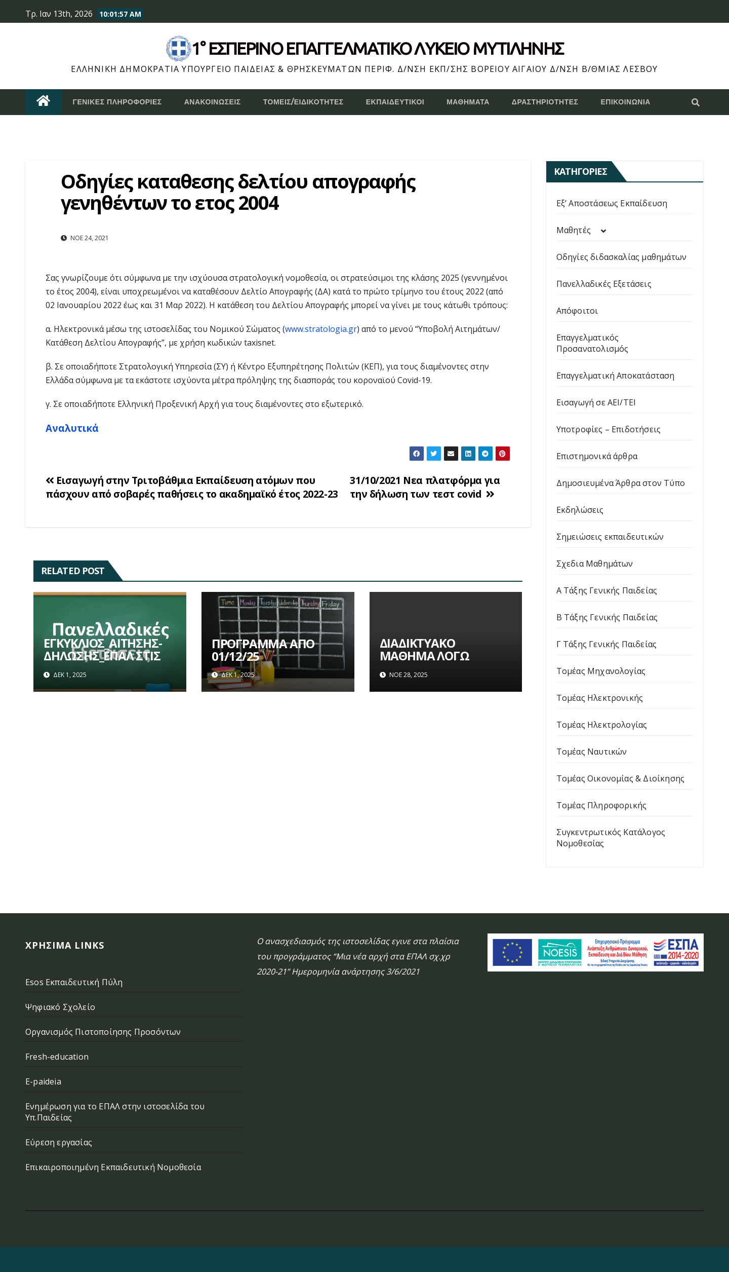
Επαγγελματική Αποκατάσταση (615, 375)
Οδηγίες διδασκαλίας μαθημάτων (621, 257)
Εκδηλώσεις (580, 509)
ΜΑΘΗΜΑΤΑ (468, 101)
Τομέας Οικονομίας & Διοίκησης (620, 778)
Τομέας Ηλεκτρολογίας (601, 724)
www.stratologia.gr (321, 328)
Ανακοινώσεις (212, 101)
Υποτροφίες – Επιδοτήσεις (608, 429)
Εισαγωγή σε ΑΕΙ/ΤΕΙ (596, 402)
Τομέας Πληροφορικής (601, 805)
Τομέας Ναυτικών (591, 751)
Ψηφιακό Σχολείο (60, 1007)
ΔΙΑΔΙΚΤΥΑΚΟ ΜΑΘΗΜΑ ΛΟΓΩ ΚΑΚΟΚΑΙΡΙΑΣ (424, 655)
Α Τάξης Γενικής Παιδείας (607, 590)
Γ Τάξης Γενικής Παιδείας (606, 644)
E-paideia (43, 1081)
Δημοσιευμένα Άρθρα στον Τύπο (620, 483)
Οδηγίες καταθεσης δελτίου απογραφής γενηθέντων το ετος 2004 (238, 191)
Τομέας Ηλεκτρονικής (599, 697)
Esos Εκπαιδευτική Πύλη (74, 982)
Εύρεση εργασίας (58, 1142)
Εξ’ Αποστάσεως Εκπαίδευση (612, 203)
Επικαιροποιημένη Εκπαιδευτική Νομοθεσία (113, 1167)
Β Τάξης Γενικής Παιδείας (607, 617)
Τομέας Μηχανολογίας (601, 671)
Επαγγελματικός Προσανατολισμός (592, 343)
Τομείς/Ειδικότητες (303, 101)
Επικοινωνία (625, 101)
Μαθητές (573, 230)
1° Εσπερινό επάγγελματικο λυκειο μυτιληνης (377, 48)
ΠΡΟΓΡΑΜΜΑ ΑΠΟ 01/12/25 (263, 649)
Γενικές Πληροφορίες (117, 101)
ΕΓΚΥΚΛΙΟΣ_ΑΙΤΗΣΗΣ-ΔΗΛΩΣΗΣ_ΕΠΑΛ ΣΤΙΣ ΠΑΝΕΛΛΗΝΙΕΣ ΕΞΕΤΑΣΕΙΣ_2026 (102, 661)
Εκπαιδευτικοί (395, 101)
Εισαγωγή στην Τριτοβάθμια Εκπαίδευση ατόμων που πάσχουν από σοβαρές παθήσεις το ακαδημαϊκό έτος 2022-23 (192, 487)
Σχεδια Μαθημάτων (594, 563)
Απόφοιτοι (577, 310)
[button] (696, 102)
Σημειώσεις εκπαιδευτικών (610, 536)
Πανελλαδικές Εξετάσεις (604, 283)
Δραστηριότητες (545, 101)
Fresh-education (57, 1056)
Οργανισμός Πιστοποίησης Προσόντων (103, 1031)
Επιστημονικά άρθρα (597, 456)
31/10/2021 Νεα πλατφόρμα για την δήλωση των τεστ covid (425, 487)
